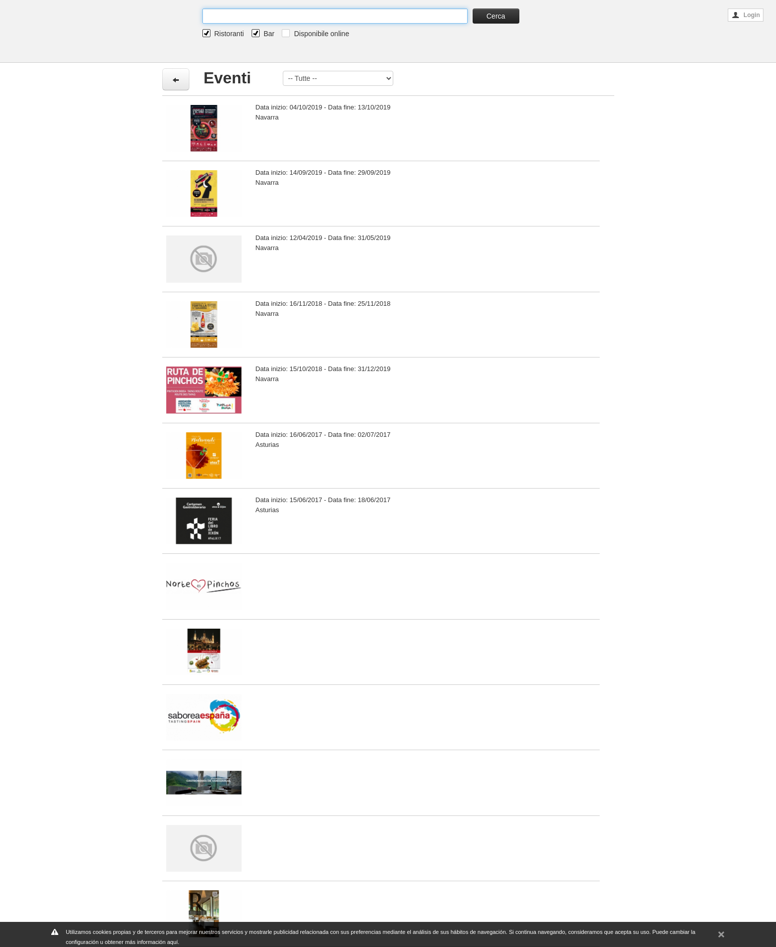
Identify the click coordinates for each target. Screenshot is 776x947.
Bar (269, 34)
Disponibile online (321, 34)
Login (746, 15)
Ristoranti (229, 34)
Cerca (496, 16)
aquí (172, 942)
